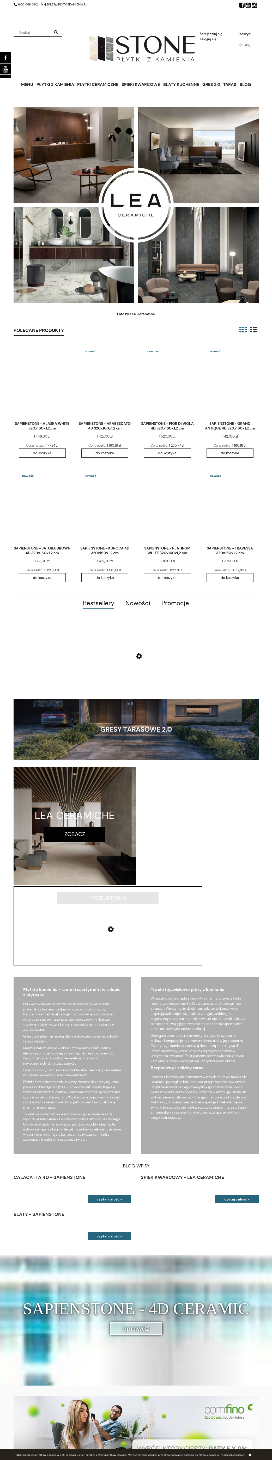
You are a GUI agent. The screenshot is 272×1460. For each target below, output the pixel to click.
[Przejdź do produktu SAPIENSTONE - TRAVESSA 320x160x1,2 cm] (230, 506)
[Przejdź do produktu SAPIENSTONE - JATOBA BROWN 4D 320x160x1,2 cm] (42, 506)
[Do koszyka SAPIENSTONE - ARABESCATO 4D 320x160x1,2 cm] (104, 453)
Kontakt (203, 1428)
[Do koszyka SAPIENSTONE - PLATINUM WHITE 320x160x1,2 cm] (167, 577)
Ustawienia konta (27, 1434)
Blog (200, 1434)
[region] (136, 1356)
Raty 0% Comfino (88, 1428)
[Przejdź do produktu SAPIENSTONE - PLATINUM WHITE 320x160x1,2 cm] (167, 506)
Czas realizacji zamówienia (95, 1434)
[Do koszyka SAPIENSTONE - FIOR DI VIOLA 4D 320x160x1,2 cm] (167, 453)
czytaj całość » (109, 1118)
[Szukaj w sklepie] (32, 32)
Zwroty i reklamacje (151, 1441)
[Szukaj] (56, 32)
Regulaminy (145, 1434)
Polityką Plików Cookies (112, 1455)
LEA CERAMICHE (75, 815)
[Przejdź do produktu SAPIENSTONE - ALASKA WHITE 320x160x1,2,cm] (42, 381)
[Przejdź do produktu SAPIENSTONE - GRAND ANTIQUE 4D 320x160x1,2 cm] (230, 381)
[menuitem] (27, 84)
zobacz (74, 834)
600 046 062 (26, 4)
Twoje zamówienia (27, 1428)
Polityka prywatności (152, 1428)
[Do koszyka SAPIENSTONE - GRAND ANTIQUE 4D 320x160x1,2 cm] (230, 453)
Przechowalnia (25, 1441)
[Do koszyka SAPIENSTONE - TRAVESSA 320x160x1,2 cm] (230, 577)
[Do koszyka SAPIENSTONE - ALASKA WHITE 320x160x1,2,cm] (42, 453)
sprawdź (136, 1248)
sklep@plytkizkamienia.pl (64, 4)
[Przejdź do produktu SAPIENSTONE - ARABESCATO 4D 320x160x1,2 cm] (105, 381)
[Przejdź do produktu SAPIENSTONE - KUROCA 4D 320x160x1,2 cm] (105, 506)
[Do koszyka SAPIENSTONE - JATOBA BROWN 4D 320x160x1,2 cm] (42, 577)
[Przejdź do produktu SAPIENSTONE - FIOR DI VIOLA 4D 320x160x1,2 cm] (167, 381)
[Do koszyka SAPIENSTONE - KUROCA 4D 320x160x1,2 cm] (104, 577)
